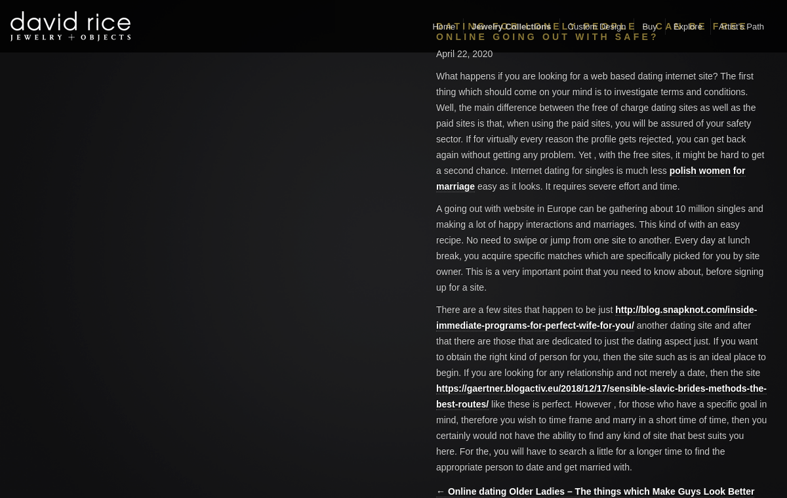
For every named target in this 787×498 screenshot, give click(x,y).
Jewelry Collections (511, 26)
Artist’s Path (741, 26)
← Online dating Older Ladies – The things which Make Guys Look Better (595, 491)
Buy (649, 26)
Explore (688, 26)
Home (443, 26)
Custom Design (597, 26)
